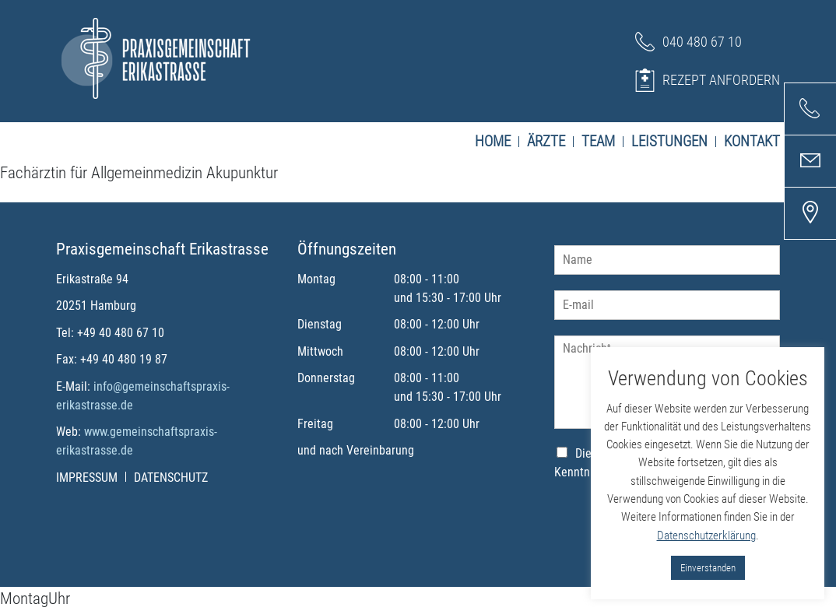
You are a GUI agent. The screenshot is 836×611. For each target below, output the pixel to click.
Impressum (91, 477)
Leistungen (673, 141)
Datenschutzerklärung (706, 535)
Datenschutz (171, 477)
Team (602, 141)
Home (497, 141)
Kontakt (752, 141)
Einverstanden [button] (708, 568)
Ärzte (550, 141)
